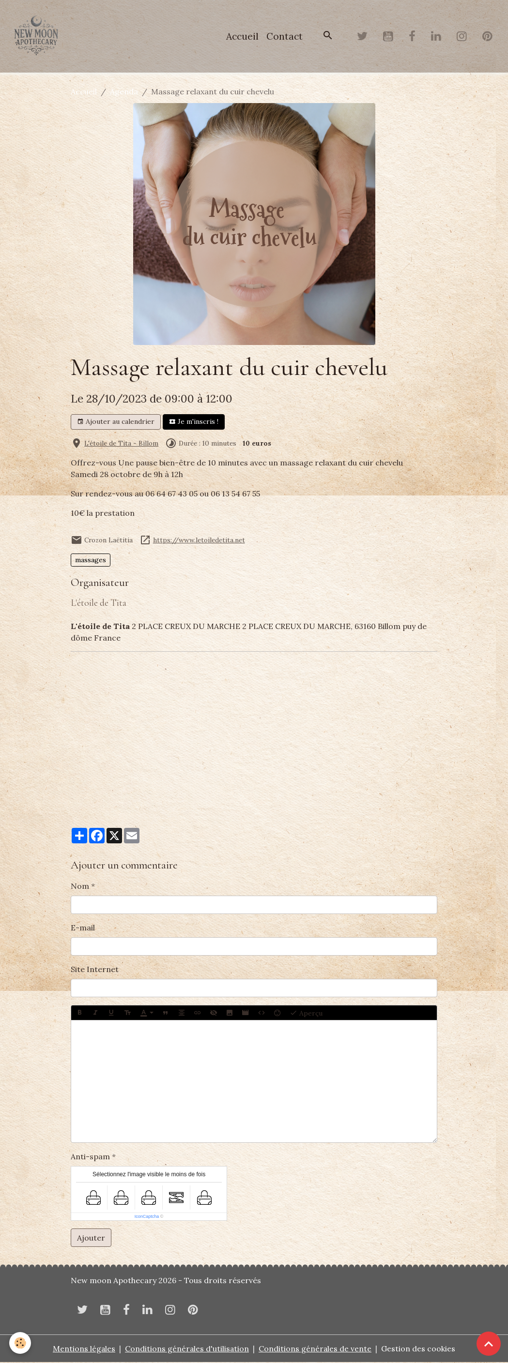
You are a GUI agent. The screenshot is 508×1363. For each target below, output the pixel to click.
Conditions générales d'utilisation (186, 1349)
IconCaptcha (147, 1216)
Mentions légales (83, 1349)
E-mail (83, 928)
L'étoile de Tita (98, 604)
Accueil (242, 37)
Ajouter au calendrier (115, 422)
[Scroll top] (489, 1344)
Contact (284, 37)
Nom (80, 886)
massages (90, 560)
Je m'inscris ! (193, 422)
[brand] (39, 37)
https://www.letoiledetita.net (199, 540)
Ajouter (91, 1238)
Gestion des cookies (419, 1349)
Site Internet (95, 969)
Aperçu (306, 1013)
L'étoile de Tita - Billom (121, 443)
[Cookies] (20, 1343)
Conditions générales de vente (315, 1349)
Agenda (124, 92)
